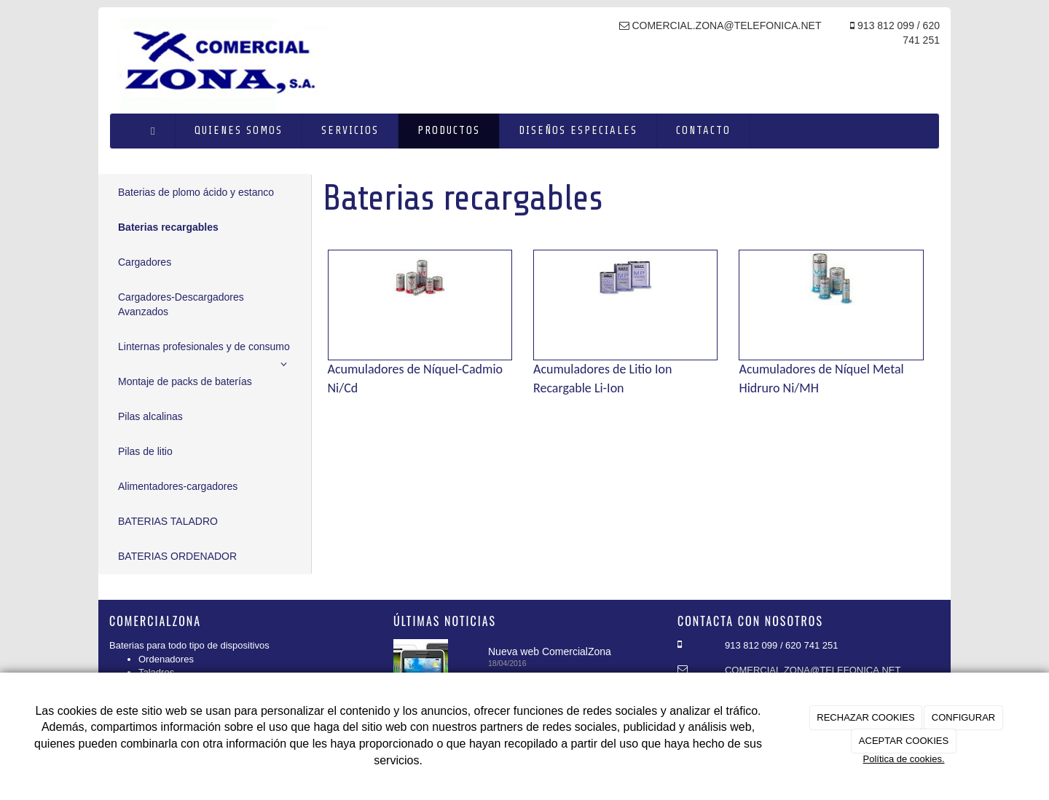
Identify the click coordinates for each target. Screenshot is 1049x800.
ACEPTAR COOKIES (903, 740)
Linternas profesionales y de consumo (205, 352)
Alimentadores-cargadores (177, 486)
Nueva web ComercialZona (549, 651)
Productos (448, 130)
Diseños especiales (578, 130)
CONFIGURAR (963, 717)
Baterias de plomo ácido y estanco (196, 192)
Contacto (703, 130)
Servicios (350, 130)
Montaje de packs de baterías (185, 381)
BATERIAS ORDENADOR (177, 556)
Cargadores (144, 262)
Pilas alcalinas (150, 416)
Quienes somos (239, 130)
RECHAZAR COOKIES (865, 717)
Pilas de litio (145, 451)
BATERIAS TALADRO (168, 521)
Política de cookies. (903, 758)
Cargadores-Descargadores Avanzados (181, 304)
